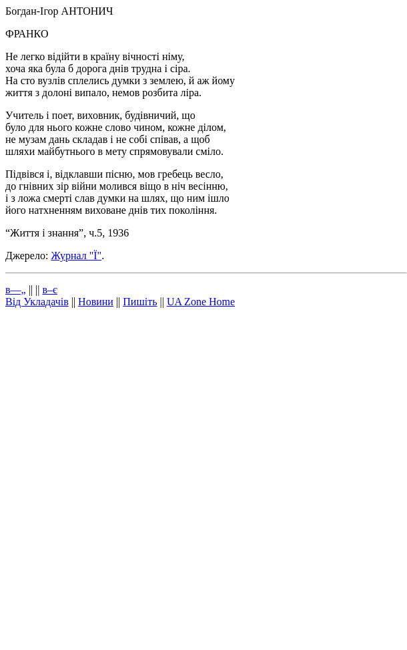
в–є (49, 289)
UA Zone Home (201, 301)
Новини (95, 301)
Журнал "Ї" (76, 255)
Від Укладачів (37, 301)
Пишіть (140, 301)
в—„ (15, 289)
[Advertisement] (159, 479)
